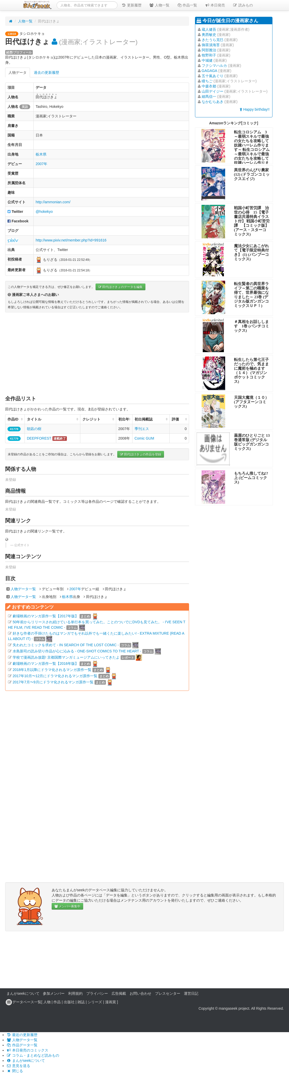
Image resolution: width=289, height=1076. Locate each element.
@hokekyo (44, 211)
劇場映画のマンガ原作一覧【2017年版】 (46, 616)
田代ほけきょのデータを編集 (120, 287)
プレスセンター (167, 993)
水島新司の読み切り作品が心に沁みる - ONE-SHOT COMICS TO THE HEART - (77, 651)
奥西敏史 (209, 35)
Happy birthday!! (255, 109)
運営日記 (191, 993)
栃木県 (41, 154)
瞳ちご (207, 81)
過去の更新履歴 (46, 72)
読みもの (243, 5)
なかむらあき (212, 102)
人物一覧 (159, 5)
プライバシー (97, 993)
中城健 (207, 60)
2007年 (41, 164)
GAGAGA (209, 71)
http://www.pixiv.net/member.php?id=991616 (71, 240)
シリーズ (95, 1002)
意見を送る (18, 1066)
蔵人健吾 (209, 29)
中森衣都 (209, 86)
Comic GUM (144, 438)
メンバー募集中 (67, 906)
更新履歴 (131, 5)
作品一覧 (187, 5)
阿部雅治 (209, 50)
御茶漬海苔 (211, 45)
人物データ (18, 72)
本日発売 (215, 5)
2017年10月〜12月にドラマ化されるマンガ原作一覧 (55, 676)
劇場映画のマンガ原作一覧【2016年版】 (46, 663)
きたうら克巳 (212, 40)
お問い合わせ (140, 993)
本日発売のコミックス (27, 1050)
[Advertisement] (97, 354)
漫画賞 (110, 1002)
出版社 (69, 1002)
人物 (47, 1002)
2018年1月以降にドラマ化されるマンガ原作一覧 (52, 670)
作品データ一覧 (21, 1045)
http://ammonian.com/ (53, 202)
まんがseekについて (23, 993)
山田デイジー (212, 91)
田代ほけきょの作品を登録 (140, 454)
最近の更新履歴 (21, 1035)
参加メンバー (54, 993)
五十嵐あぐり (212, 76)
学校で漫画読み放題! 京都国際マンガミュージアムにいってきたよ (66, 657)
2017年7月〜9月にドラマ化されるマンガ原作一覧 (53, 682)
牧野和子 (209, 55)
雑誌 (81, 1002)
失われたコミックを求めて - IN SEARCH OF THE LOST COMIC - (66, 645)
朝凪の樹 (34, 429)
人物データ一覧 (23, 589)
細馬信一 (209, 96)
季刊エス (142, 429)
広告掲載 (119, 993)
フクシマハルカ (214, 65)
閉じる (14, 1071)
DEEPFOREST (39, 438)
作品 (57, 1002)
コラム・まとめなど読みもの (32, 1055)
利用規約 (75, 993)
